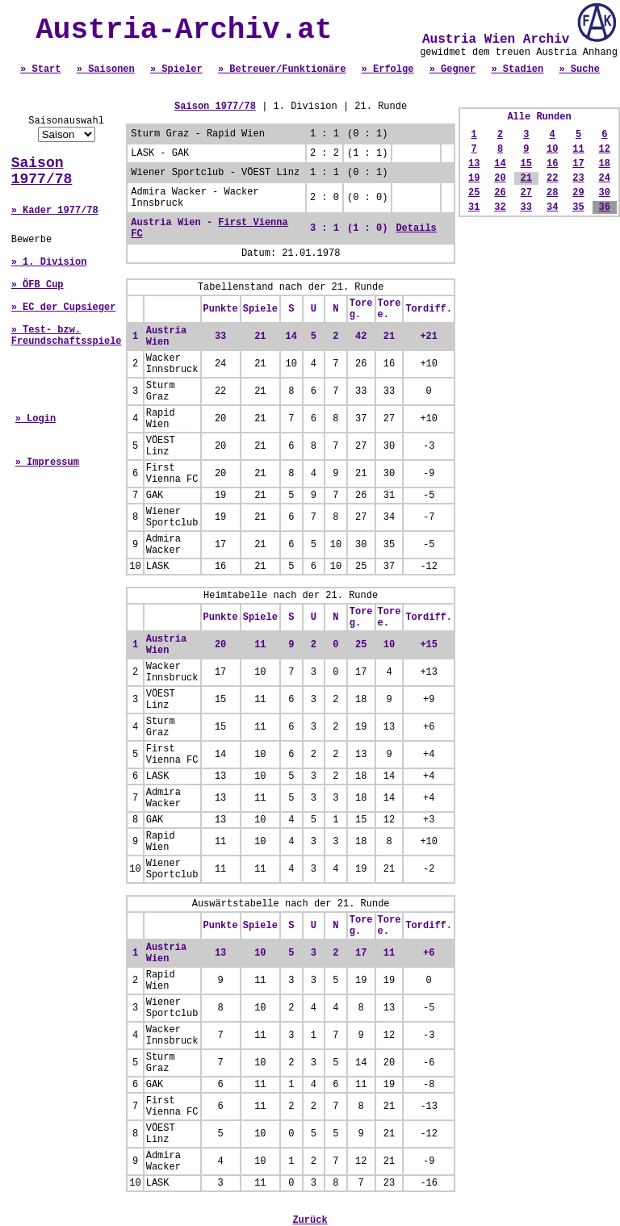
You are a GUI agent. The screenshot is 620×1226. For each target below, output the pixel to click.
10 (552, 149)
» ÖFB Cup (37, 285)
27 (526, 193)
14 (499, 163)
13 (474, 163)
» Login (35, 419)
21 (526, 178)
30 (604, 193)
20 (499, 178)
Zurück (309, 1220)
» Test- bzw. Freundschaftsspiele (66, 335)
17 (578, 163)
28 (552, 193)
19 (474, 178)
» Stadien (517, 69)
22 (552, 178)
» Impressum (47, 462)
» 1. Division (49, 262)
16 (552, 163)
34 (552, 207)
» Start (40, 69)
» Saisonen (106, 69)
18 (604, 163)
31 (474, 207)
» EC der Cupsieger (63, 307)
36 (604, 207)
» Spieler (176, 69)
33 (526, 207)
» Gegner (452, 69)
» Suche (579, 69)
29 (578, 193)
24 (604, 178)
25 (474, 193)
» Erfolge (388, 69)
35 (578, 207)
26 (499, 193)
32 (499, 207)
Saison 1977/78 (42, 171)
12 (604, 149)
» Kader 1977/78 (54, 210)
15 (526, 163)
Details (416, 228)
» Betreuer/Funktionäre (282, 69)
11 (578, 149)
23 (578, 178)
